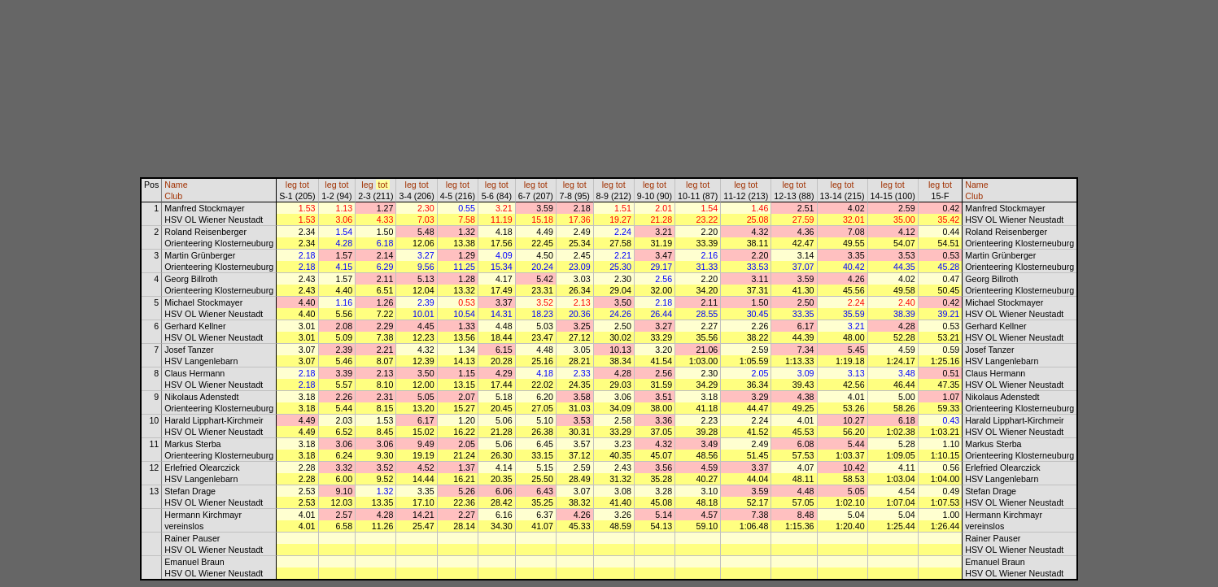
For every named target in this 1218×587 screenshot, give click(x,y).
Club (173, 196)
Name (175, 184)
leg (291, 184)
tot (304, 184)
